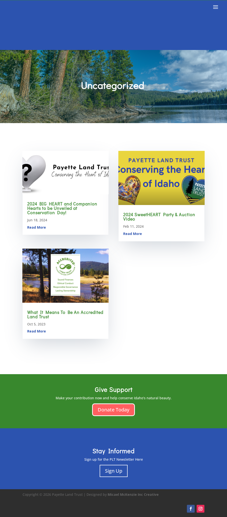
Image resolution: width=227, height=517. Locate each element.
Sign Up (113, 471)
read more (36, 227)
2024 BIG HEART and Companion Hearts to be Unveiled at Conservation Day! (62, 208)
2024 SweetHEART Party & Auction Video (159, 217)
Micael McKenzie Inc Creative (133, 494)
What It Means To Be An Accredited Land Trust (65, 314)
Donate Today (113, 409)
